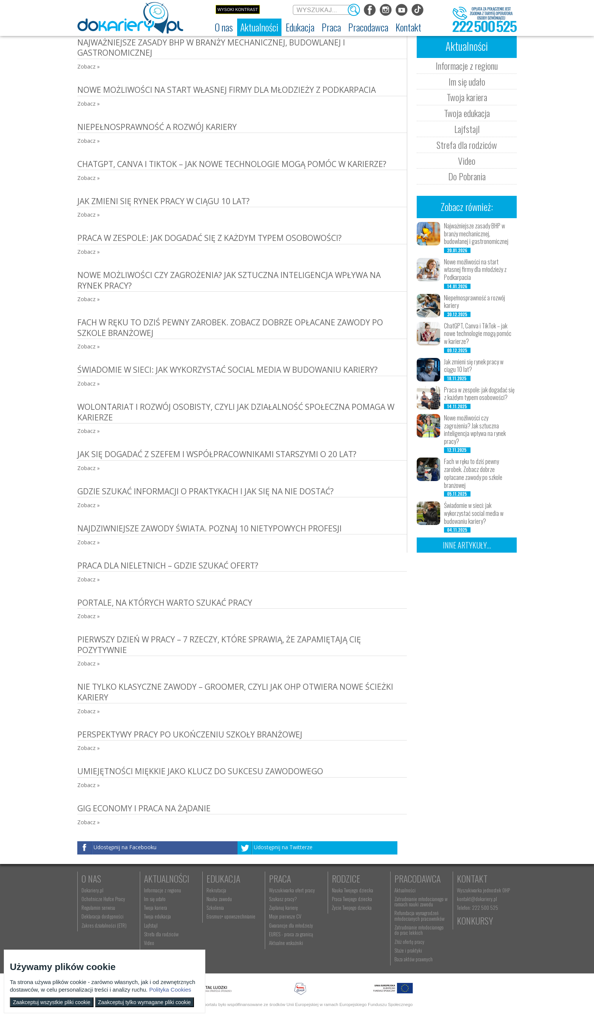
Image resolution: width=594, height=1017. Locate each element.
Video (466, 160)
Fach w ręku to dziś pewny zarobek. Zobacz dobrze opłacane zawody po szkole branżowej (230, 327)
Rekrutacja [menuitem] (216, 890)
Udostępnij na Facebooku (125, 847)
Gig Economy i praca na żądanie (144, 808)
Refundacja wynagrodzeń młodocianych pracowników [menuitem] (419, 915)
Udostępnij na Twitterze (283, 847)
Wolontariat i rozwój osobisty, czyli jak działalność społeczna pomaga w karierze (235, 411)
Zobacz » (88, 66)
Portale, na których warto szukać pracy (164, 602)
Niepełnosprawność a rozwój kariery (157, 127)
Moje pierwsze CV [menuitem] (285, 916)
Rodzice (346, 878)
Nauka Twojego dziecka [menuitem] (352, 890)
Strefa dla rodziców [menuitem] (161, 934)
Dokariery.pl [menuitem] (92, 890)
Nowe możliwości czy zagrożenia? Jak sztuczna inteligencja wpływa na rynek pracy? (229, 280)
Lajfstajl (467, 129)
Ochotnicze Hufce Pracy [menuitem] (103, 899)
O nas (91, 878)
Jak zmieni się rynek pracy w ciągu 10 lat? (163, 201)
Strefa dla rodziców (466, 145)
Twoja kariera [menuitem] (155, 907)
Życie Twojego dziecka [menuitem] (352, 907)
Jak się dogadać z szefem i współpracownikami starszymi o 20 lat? (216, 454)
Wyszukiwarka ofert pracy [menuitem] (292, 890)
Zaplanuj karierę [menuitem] (283, 907)
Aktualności (166, 878)
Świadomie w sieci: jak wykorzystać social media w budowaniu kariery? (227, 369)
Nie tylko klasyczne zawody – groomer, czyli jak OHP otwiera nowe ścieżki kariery (235, 691)
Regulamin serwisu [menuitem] (98, 907)
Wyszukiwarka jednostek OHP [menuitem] (483, 890)
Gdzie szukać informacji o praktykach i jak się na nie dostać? (205, 491)
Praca (280, 878)
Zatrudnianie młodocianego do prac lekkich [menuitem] (419, 929)
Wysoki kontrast (237, 9)
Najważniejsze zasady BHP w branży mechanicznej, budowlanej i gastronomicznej (211, 47)
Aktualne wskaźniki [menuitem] (286, 943)
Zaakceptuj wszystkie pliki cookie (52, 1002)
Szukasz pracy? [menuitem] (283, 899)
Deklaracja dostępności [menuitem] (102, 916)
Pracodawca (417, 878)
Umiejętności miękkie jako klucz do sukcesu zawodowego (200, 771)
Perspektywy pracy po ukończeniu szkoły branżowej (189, 734)
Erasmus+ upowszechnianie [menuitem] (230, 916)
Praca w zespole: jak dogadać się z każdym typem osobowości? (209, 238)
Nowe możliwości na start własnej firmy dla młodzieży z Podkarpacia (226, 89)
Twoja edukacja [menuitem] (157, 916)
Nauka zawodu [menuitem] (219, 899)
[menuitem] (224, 27)
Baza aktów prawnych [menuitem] (413, 959)
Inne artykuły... (467, 545)
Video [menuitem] (149, 943)
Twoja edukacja (467, 113)
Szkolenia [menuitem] (215, 907)
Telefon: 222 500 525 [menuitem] (477, 907)
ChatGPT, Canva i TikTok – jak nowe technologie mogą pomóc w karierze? (231, 164)
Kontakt (472, 878)
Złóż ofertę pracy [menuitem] (409, 941)
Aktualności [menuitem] (405, 890)
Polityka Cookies (170, 989)
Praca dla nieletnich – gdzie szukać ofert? (167, 565)
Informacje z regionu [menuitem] (162, 890)
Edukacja (223, 878)
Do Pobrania (467, 176)
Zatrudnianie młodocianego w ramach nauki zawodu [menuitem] (420, 901)
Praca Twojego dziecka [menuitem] (352, 899)
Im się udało (467, 81)
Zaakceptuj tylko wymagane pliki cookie (144, 1002)
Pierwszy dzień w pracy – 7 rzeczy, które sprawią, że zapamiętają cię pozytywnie (219, 644)
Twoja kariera (467, 97)
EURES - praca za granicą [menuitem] (291, 934)
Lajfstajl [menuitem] (151, 925)
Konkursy (475, 920)
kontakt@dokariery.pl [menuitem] (477, 899)
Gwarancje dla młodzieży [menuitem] (291, 925)
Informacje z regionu (467, 65)
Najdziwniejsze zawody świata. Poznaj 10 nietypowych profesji (209, 528)
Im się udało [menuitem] (155, 899)
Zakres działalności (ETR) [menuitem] (104, 925)
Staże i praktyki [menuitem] (408, 950)
